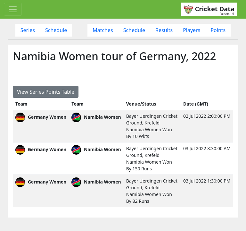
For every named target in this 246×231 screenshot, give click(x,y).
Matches (103, 30)
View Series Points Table (45, 91)
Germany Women (40, 117)
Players (191, 30)
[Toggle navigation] (13, 9)
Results (164, 30)
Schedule (56, 30)
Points (218, 30)
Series (27, 30)
